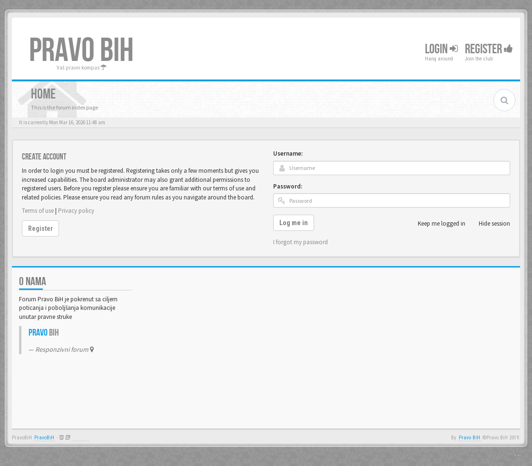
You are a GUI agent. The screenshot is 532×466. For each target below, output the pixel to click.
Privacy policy (76, 211)
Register (489, 49)
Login (441, 49)
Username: (288, 153)
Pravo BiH (469, 438)
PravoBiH (44, 438)
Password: (287, 186)
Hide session (489, 223)
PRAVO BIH (81, 51)
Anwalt (81, 438)
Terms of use (38, 211)
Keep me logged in (436, 223)
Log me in (293, 223)
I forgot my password (300, 242)
